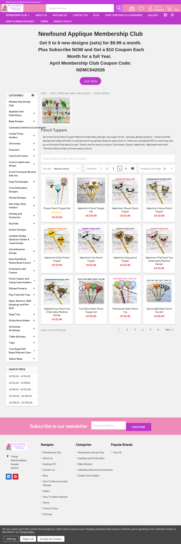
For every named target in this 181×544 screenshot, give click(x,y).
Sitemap (47, 515)
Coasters (22, 152)
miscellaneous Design (22, 254)
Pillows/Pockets (22, 291)
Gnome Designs (22, 200)
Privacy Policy (63, 24)
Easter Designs (17, 232)
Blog (96, 18)
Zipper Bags (22, 361)
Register (155, 11)
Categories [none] (16, 98)
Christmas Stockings (22, 331)
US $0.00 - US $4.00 (19, 379)
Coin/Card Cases (22, 158)
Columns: (92, 171)
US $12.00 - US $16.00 (20, 398)
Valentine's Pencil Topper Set (91, 212)
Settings (11, 539)
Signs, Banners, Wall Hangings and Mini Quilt (22, 307)
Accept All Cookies (51, 539)
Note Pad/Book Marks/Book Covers (22, 263)
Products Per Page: (151, 171)
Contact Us (80, 18)
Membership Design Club (20, 106)
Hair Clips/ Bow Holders (22, 208)
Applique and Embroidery (22, 116)
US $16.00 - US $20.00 (20, 405)
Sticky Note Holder (22, 323)
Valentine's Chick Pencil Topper (56, 262)
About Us (41, 18)
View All (117, 453)
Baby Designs (22, 124)
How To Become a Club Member (123, 18)
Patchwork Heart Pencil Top (125, 313)
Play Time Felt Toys (22, 297)
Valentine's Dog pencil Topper (125, 262)
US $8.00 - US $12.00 (20, 392)
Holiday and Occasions (22, 218)
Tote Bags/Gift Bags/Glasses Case (22, 353)
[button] (90, 84)
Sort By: (47, 171)
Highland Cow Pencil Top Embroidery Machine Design (57, 314)
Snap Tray (22, 317)
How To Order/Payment (20, 24)
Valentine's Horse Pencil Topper (159, 212)
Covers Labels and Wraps (22, 166)
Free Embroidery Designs (18, 192)
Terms (44, 24)
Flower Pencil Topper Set (56, 211)
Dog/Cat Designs (22, 184)
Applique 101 (60, 18)
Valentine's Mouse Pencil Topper (125, 212)
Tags (22, 345)
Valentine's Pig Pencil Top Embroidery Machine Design (159, 263)
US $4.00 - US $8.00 (19, 385)
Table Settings (22, 339)
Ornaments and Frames (22, 273)
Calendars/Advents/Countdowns (23, 130)
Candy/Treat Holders (22, 138)
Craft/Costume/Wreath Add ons (22, 176)
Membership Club (18, 18)
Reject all (28, 539)
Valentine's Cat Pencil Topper (91, 262)
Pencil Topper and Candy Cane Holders (22, 283)
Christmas (22, 146)
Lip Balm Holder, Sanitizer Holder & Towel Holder (22, 242)
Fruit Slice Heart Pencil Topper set (91, 313)
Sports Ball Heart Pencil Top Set (159, 313)
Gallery (153, 18)
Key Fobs (22, 226)
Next (169, 332)
